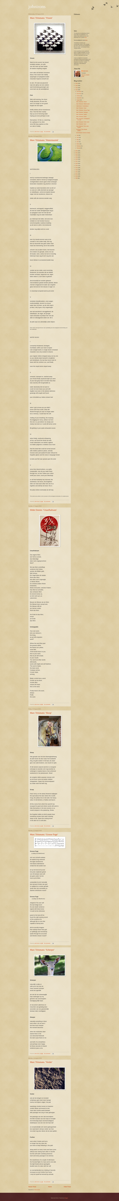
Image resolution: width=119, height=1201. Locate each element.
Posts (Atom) (37, 1189)
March (78, 143)
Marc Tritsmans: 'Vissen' (41, 18)
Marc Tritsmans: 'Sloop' (41, 713)
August (78, 100)
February (79, 146)
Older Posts (67, 1186)
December (79, 91)
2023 (76, 89)
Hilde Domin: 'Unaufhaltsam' (43, 510)
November (79, 93)
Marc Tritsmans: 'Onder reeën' (82, 122)
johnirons (37, 6)
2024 (76, 87)
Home (50, 1186)
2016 (76, 163)
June (78, 137)
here (86, 37)
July (78, 135)
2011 (76, 174)
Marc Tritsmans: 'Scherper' (42, 950)
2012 (76, 171)
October (78, 95)
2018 (76, 159)
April (78, 141)
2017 (76, 161)
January (78, 148)
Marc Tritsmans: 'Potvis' (81, 116)
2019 (76, 157)
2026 (76, 83)
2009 (76, 178)
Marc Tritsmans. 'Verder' (41, 1062)
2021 (76, 152)
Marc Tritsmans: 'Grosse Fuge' (44, 834)
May (78, 139)
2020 (76, 155)
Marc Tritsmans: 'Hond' (81, 124)
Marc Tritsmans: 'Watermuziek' (44, 140)
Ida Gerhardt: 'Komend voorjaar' (83, 132)
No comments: (47, 131)
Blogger (66, 1198)
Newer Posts (32, 1186)
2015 (76, 165)
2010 (76, 176)
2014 (76, 167)
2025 (76, 85)
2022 (76, 150)
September (79, 97)
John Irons (85, 71)
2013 (76, 169)
